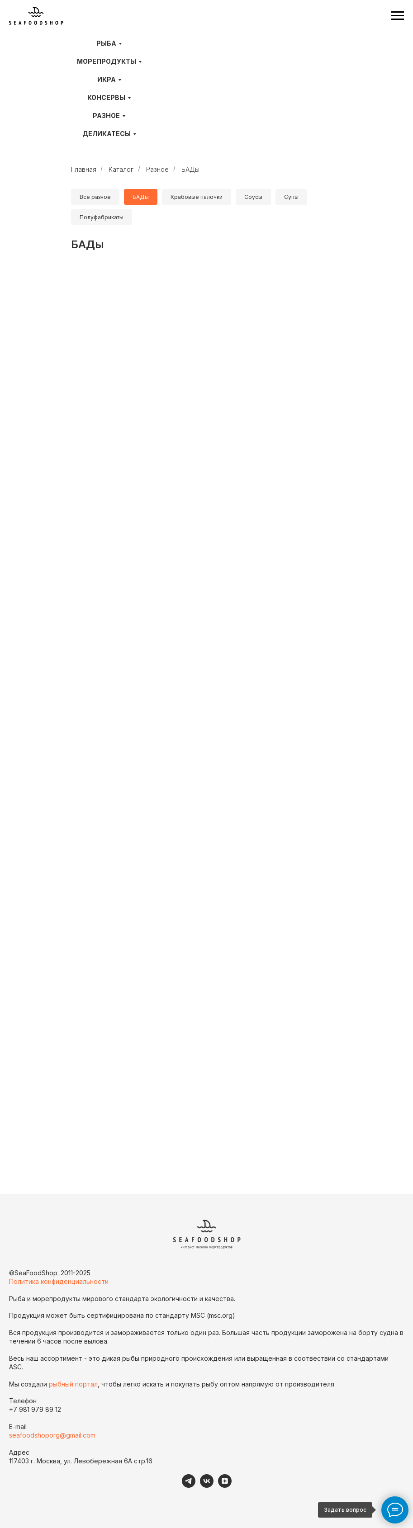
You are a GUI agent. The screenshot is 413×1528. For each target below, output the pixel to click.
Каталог (121, 169)
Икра (106, 79)
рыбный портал (73, 1384)
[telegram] (188, 1485)
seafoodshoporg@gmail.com (52, 1435)
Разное (106, 115)
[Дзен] (225, 1485)
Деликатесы (106, 133)
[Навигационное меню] (397, 15)
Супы (291, 196)
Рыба (106, 43)
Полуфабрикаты (101, 217)
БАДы (190, 169)
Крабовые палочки (197, 196)
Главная (83, 169)
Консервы (106, 97)
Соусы (253, 196)
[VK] (207, 1485)
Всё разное (95, 196)
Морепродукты (106, 61)
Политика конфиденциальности (59, 1281)
